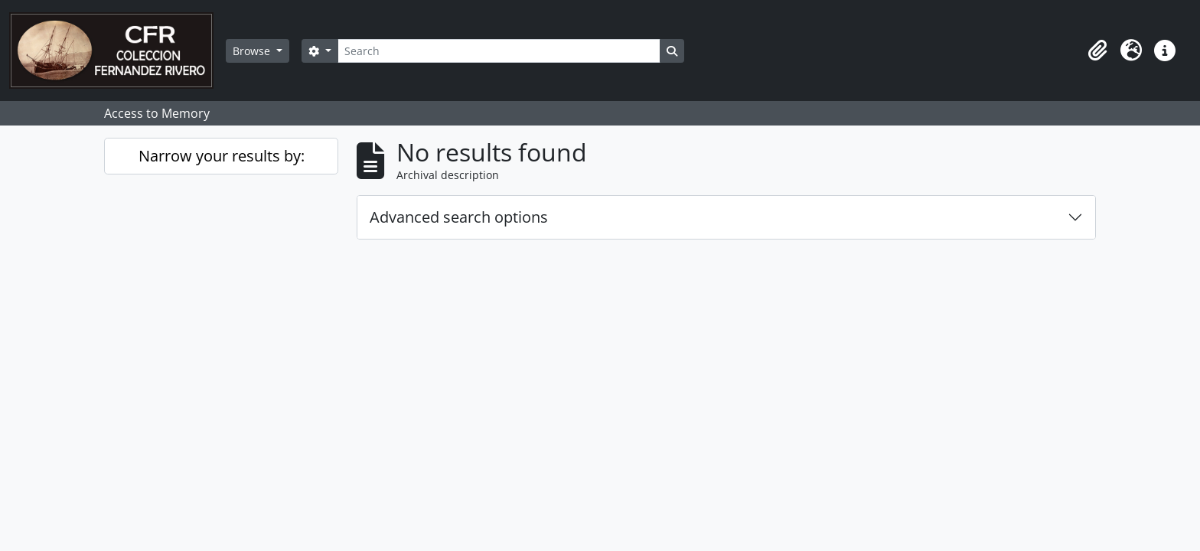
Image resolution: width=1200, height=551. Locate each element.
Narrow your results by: (222, 155)
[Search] (499, 51)
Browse (253, 51)
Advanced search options (459, 217)
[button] (1097, 50)
